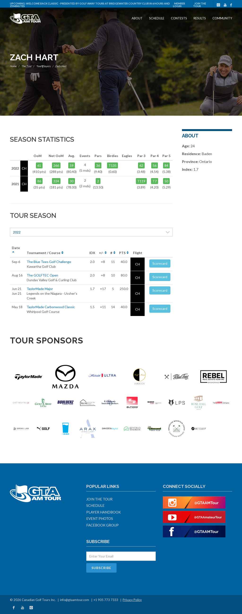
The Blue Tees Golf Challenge (49, 262)
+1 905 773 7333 (106, 600)
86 (39, 181)
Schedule (156, 18)
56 (154, 165)
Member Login (179, 5)
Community (222, 18)
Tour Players (43, 66)
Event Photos (99, 518)
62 (141, 165)
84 (166, 165)
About (137, 18)
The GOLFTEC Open (42, 275)
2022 (91, 232)
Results (200, 18)
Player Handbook (103, 512)
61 (39, 165)
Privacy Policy (132, 600)
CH (137, 264)
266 (56, 165)
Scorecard (159, 263)
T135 (112, 165)
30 (71, 181)
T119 (141, 181)
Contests (179, 18)
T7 (154, 181)
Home (13, 66)
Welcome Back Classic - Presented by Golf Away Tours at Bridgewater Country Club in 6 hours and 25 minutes (90, 5)
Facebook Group (102, 525)
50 (166, 181)
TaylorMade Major (40, 289)
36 (98, 165)
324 (56, 181)
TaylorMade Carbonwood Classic (51, 307)
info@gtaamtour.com (74, 600)
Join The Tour (199, 5)
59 (71, 165)
